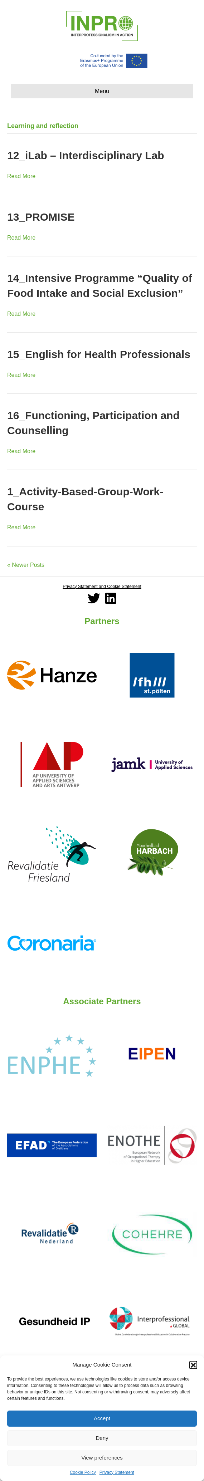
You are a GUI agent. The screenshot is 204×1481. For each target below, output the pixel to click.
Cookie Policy (83, 1472)
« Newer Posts (25, 565)
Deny (102, 1438)
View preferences (102, 1458)
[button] (193, 1364)
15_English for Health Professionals (98, 354)
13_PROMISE (40, 217)
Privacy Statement (116, 1472)
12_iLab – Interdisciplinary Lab (85, 155)
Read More (21, 176)
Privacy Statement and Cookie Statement (102, 586)
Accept (102, 1418)
